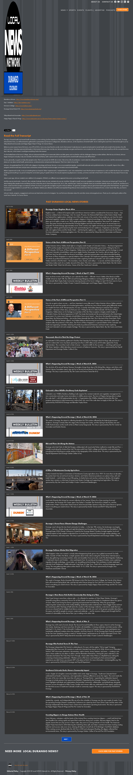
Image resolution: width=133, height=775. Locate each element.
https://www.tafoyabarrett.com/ (31, 115)
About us (95, 2)
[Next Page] (66, 739)
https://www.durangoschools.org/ (31, 109)
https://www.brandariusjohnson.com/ (27, 99)
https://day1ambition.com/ (22, 102)
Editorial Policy (12, 771)
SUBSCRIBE (122, 10)
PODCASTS (110, 10)
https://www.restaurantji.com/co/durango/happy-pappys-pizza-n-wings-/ (44, 119)
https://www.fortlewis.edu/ (24, 106)
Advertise (100, 10)
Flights (89, 10)
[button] (64, 10)
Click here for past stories (110, 751)
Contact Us (107, 2)
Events (80, 10)
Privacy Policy (70, 771)
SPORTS (72, 10)
